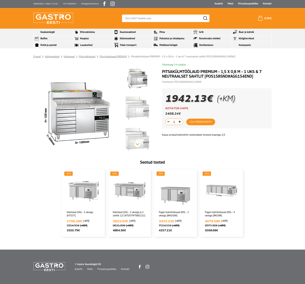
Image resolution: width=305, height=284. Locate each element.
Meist (230, 3)
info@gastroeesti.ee (90, 3)
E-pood (37, 56)
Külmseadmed (52, 56)
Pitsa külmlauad (87, 56)
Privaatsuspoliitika (248, 3)
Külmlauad (69, 56)
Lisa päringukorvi (200, 121)
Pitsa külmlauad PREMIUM (113, 56)
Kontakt (267, 3)
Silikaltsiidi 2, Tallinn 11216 (45, 3)
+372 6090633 (69, 3)
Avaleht (219, 3)
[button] (137, 144)
